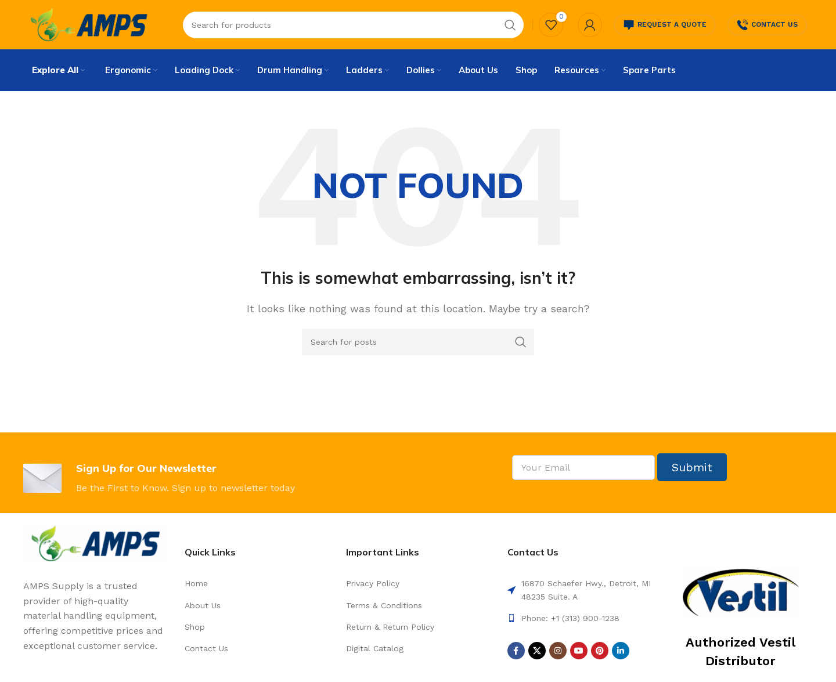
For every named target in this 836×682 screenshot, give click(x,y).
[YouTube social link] (579, 654)
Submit (692, 471)
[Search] (418, 345)
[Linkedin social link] (620, 654)
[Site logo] (88, 25)
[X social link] (537, 654)
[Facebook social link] (516, 654)
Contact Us (767, 26)
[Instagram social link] (558, 654)
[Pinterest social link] (599, 654)
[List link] (257, 586)
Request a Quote (665, 26)
